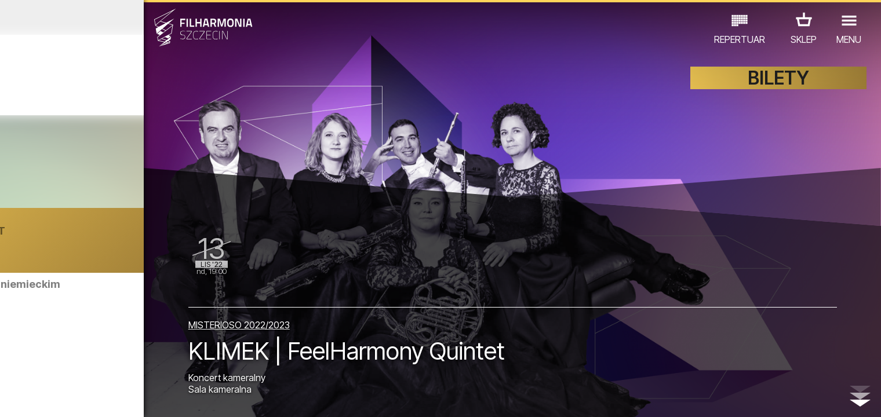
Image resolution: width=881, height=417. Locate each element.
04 (66, 397)
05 (84, 397)
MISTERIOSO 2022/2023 (319, 317)
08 (138, 397)
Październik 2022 (114, 17)
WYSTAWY (141, 366)
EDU (96, 366)
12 (210, 397)
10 (174, 397)
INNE (186, 366)
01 (13, 397)
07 (120, 397)
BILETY (778, 85)
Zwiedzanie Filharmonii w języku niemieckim (137, 290)
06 (102, 397)
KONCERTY (51, 366)
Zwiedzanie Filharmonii (131, 349)
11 (191, 397)
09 (156, 397)
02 (31, 397)
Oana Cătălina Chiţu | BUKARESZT (125, 236)
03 (48, 397)
